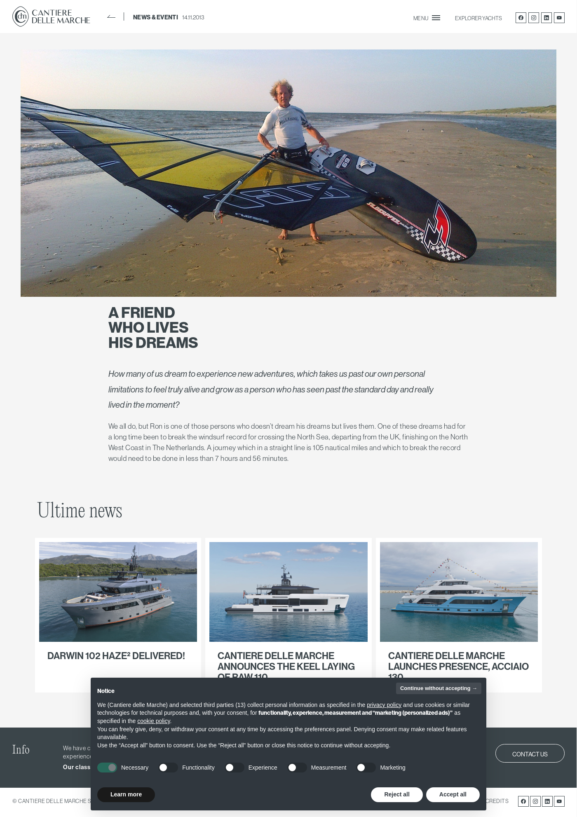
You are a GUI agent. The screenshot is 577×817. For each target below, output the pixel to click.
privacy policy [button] (384, 705)
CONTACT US (530, 754)
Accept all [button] (453, 794)
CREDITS (497, 801)
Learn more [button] (126, 794)
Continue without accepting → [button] (438, 688)
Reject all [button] (396, 794)
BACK (111, 16)
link (118, 615)
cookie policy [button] (153, 721)
